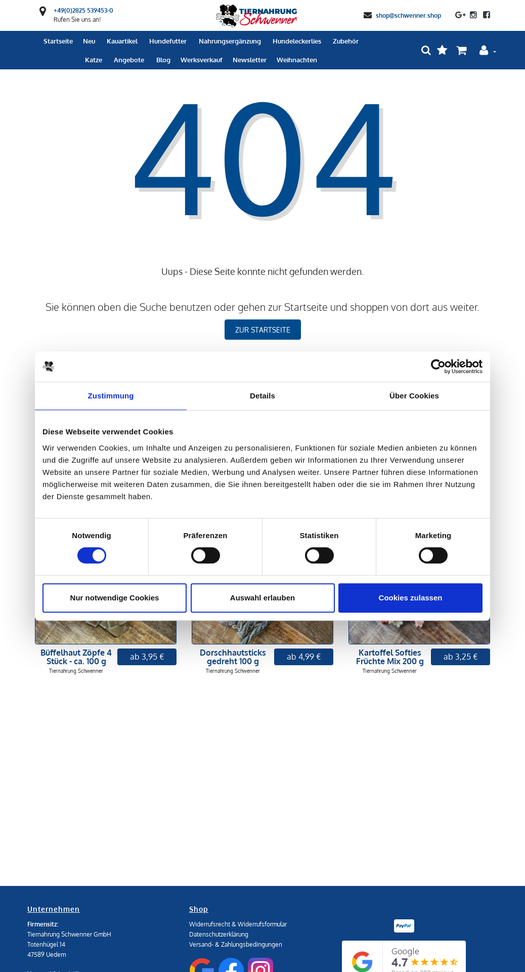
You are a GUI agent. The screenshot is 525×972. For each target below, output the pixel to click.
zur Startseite (262, 330)
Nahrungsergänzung (230, 41)
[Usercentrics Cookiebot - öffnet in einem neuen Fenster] (438, 366)
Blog (163, 60)
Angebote (129, 60)
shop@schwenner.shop (408, 15)
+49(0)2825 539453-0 (83, 10)
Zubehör (346, 41)
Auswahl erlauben (262, 597)
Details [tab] (262, 395)
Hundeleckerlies (297, 41)
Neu (89, 41)
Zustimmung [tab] (111, 395)
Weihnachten (297, 60)
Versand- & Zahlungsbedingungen (235, 944)
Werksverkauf (202, 60)
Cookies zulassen (411, 597)
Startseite (58, 41)
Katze (93, 60)
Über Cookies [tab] (414, 395)
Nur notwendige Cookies (114, 597)
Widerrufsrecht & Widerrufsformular (238, 924)
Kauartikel (122, 41)
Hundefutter (168, 41)
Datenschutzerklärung (218, 934)
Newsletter (250, 60)
